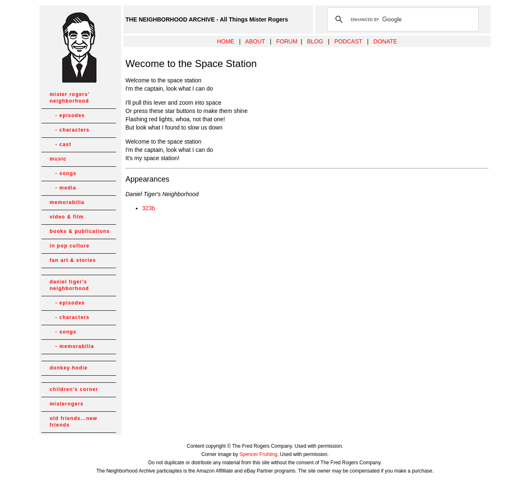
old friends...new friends (73, 421)
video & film (67, 217)
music (58, 159)
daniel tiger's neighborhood (69, 285)
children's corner (74, 389)
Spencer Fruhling (258, 454)
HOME (225, 41)
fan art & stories (73, 260)
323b (148, 208)
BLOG (315, 41)
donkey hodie (69, 368)
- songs (63, 173)
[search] (402, 19)
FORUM (286, 41)
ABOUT (255, 41)
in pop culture (69, 246)
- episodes (67, 115)
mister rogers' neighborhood (69, 97)
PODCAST (348, 41)
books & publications (80, 231)
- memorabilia (72, 346)
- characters (69, 130)
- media (63, 188)
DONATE (385, 41)
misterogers (67, 404)
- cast (60, 144)
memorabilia (67, 202)
